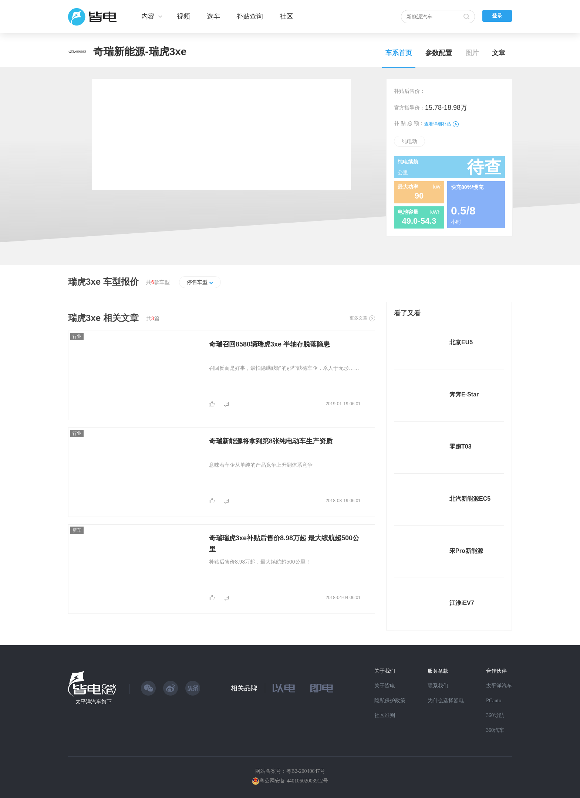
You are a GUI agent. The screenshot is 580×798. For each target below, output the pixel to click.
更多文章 (362, 318)
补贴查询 (249, 16)
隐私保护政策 (389, 700)
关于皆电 (384, 686)
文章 (498, 53)
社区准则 (384, 715)
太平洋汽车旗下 (93, 701)
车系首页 (398, 53)
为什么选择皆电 (446, 700)
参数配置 (438, 53)
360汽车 (495, 730)
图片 (472, 53)
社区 (286, 16)
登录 (497, 15)
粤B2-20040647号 (305, 771)
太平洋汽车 (499, 686)
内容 (148, 16)
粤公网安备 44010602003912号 (293, 781)
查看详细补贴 (441, 123)
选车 (213, 16)
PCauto (493, 700)
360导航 (495, 715)
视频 (183, 16)
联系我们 (438, 686)
